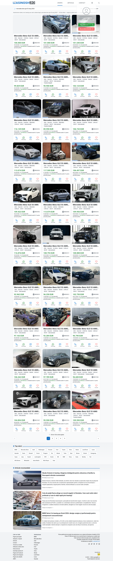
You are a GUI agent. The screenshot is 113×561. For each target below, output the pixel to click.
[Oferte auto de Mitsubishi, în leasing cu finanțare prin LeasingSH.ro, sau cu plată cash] (27, 460)
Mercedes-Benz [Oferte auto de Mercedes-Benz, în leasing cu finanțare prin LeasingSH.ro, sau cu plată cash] (38, 538)
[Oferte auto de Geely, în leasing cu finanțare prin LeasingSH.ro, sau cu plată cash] (77, 457)
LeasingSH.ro (96, 557)
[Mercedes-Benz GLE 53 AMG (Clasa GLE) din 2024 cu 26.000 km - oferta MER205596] (27, 117)
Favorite (37, 52)
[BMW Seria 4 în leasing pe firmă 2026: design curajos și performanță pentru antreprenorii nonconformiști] (56, 520)
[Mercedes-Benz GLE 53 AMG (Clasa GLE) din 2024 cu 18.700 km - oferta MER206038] (86, 74)
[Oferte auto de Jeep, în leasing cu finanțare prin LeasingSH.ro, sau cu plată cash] (22, 457)
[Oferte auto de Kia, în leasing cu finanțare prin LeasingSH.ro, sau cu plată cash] (52, 453)
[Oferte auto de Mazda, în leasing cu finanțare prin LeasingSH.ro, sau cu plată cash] (58, 453)
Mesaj (30, 52)
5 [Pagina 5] (64, 438)
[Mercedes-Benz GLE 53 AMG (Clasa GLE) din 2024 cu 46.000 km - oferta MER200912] (57, 283)
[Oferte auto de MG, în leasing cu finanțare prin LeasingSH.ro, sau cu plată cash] (58, 457)
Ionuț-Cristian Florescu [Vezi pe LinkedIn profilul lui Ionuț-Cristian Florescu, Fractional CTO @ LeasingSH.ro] (98, 554)
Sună (16, 52)
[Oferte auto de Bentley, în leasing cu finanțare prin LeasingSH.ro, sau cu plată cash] (84, 457)
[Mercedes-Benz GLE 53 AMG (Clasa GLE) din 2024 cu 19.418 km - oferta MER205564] (57, 117)
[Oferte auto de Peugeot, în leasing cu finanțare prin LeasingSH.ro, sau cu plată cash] (45, 453)
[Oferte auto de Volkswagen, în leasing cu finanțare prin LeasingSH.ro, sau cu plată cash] (41, 449)
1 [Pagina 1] (48, 438)
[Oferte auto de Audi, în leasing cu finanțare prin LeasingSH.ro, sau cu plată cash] (33, 449)
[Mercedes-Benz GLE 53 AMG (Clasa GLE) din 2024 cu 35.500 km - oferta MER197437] (27, 408)
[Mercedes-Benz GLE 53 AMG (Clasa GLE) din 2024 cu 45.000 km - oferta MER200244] (27, 325)
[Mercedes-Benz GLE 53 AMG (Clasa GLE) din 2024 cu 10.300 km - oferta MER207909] (27, 32)
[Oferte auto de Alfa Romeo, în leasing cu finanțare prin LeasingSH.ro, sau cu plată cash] (17, 460)
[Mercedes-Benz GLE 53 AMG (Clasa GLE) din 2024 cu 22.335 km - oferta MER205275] (86, 117)
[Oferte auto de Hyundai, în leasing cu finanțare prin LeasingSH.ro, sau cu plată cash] (16, 453)
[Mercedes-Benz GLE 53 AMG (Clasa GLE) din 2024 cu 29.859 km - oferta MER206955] (27, 74)
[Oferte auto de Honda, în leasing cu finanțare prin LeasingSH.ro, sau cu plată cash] (52, 457)
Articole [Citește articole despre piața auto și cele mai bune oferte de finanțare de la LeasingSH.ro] (15, 540)
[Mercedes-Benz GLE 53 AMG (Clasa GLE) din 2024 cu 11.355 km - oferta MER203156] (27, 242)
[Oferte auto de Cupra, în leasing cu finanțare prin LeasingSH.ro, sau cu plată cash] (16, 457)
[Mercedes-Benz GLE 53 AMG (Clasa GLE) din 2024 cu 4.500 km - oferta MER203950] (57, 201)
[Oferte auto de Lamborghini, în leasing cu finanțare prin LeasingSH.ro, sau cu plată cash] (37, 457)
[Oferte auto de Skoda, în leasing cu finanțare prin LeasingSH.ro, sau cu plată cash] (77, 449)
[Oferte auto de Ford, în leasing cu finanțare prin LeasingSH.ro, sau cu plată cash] (57, 449)
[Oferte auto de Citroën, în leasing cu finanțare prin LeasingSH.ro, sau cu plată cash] (85, 453)
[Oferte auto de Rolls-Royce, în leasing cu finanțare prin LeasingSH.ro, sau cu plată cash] (46, 460)
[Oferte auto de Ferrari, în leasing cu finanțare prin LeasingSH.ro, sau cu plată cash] (38, 453)
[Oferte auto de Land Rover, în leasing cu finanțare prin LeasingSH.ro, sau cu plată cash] (85, 449)
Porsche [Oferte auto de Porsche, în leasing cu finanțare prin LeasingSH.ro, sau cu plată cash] (36, 544)
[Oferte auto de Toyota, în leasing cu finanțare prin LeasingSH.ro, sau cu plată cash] (64, 449)
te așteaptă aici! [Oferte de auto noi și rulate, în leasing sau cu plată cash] (96, 541)
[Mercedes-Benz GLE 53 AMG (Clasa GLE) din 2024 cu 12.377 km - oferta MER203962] (27, 201)
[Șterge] (81, 9)
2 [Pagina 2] (52, 438)
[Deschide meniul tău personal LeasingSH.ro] (92, 2)
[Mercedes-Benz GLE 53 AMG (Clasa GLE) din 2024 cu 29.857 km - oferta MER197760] (57, 366)
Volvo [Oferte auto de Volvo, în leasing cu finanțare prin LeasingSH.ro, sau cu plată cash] (35, 550)
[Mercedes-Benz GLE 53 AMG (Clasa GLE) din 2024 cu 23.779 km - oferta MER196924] (86, 408)
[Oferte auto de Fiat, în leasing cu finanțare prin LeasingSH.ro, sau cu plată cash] (90, 457)
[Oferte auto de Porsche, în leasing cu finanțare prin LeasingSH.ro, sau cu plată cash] (50, 449)
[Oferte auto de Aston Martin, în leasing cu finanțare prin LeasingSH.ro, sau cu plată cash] (36, 460)
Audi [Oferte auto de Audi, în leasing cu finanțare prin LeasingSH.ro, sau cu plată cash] (35, 540)
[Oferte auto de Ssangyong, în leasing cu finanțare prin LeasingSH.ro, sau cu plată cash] (93, 453)
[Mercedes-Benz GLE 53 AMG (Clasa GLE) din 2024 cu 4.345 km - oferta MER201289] (86, 242)
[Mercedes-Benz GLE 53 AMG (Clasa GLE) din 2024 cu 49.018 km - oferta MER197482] (86, 366)
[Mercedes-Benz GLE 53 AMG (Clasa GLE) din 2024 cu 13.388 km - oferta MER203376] (86, 201)
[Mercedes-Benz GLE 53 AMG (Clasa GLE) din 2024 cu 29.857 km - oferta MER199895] (86, 325)
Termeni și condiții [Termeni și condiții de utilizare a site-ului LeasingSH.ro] (17, 544)
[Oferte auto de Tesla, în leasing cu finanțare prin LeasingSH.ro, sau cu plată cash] (65, 453)
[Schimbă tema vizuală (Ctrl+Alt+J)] (99, 2)
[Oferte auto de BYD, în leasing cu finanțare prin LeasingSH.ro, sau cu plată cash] (45, 457)
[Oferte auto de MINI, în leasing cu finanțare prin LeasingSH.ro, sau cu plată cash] (64, 457)
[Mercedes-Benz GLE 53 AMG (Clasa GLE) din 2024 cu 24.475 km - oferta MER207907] (57, 32)
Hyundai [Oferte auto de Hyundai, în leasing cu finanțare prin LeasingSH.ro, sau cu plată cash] (36, 559)
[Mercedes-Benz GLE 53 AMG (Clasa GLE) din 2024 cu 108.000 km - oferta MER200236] (57, 325)
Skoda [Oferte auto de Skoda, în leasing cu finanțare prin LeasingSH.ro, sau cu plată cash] (35, 552)
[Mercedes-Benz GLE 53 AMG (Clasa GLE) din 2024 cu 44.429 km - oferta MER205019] (57, 159)
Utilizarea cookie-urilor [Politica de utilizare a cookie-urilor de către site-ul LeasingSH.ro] (18, 546)
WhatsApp (23, 52)
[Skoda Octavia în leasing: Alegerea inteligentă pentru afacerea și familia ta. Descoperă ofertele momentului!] (56, 480)
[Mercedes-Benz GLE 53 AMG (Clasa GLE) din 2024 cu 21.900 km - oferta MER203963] (86, 159)
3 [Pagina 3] (56, 438)
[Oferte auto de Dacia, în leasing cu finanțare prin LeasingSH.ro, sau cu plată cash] (24, 453)
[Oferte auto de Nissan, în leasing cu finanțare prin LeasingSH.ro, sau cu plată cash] (78, 453)
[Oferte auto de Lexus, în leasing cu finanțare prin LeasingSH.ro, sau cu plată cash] (93, 449)
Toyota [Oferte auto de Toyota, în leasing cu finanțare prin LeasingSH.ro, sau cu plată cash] (35, 548)
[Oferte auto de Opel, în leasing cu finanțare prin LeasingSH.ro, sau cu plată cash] (71, 453)
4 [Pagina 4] (60, 438)
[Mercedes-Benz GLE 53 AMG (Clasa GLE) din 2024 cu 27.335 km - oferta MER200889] (86, 283)
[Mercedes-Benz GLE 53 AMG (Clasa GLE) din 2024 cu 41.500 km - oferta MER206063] (57, 74)
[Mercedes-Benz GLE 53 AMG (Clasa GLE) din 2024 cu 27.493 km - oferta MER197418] (57, 408)
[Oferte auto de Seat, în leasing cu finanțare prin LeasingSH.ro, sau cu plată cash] (53, 460)
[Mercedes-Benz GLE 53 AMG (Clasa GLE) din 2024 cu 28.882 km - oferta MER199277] (27, 366)
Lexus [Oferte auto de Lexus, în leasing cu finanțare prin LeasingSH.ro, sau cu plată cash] (35, 556)
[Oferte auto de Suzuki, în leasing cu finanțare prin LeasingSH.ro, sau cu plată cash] (29, 457)
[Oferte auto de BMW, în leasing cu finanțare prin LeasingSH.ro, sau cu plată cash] (16, 449)
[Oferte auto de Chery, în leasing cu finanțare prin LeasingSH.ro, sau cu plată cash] (70, 457)
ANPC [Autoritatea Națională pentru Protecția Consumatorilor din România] (14, 559)
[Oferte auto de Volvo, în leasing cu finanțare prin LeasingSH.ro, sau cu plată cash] (70, 449)
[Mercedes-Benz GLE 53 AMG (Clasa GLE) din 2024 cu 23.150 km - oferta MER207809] (86, 32)
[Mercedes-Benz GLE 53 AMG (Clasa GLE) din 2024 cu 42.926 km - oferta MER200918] (27, 283)
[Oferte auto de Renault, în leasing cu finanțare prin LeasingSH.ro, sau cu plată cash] (30, 453)
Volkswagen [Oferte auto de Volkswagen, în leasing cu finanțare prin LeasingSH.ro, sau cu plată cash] (37, 542)
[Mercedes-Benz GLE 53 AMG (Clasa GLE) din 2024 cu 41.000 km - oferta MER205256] (27, 159)
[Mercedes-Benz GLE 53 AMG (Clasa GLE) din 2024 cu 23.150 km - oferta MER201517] (57, 242)
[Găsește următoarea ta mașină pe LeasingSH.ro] (24, 2)
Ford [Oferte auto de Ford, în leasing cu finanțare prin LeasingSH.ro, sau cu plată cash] (35, 546)
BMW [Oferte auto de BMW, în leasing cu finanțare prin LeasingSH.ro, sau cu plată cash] (35, 536)
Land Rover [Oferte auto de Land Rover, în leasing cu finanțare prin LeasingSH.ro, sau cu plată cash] (36, 554)
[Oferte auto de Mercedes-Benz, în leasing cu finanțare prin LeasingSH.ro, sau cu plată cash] (24, 449)
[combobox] (49, 8)
